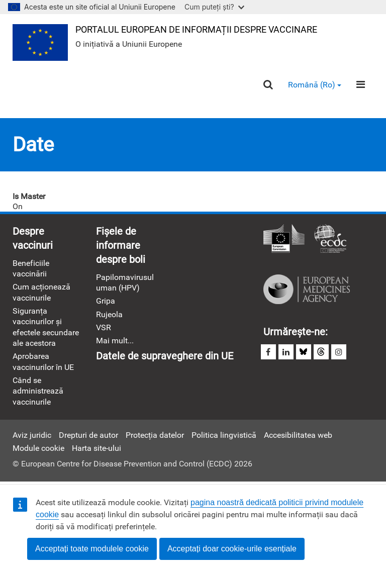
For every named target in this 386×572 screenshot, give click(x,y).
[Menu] (360, 84)
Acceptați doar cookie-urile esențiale (232, 548)
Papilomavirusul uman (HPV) (125, 282)
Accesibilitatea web (298, 435)
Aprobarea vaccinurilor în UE (43, 361)
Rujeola (109, 314)
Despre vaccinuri (33, 238)
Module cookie (38, 448)
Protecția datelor (155, 435)
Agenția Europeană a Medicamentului (306, 289)
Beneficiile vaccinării (31, 268)
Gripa (105, 301)
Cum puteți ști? (214, 7)
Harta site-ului (96, 448)
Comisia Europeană (284, 239)
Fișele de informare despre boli (120, 245)
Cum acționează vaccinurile (41, 292)
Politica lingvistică (223, 435)
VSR (103, 327)
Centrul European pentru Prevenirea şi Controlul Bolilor (330, 239)
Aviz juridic (32, 435)
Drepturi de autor (88, 435)
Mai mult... (115, 340)
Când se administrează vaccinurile (38, 391)
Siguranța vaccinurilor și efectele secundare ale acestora (46, 327)
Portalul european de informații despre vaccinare (196, 29)
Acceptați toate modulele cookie (92, 548)
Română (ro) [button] (314, 84)
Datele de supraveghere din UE (164, 356)
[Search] (268, 85)
